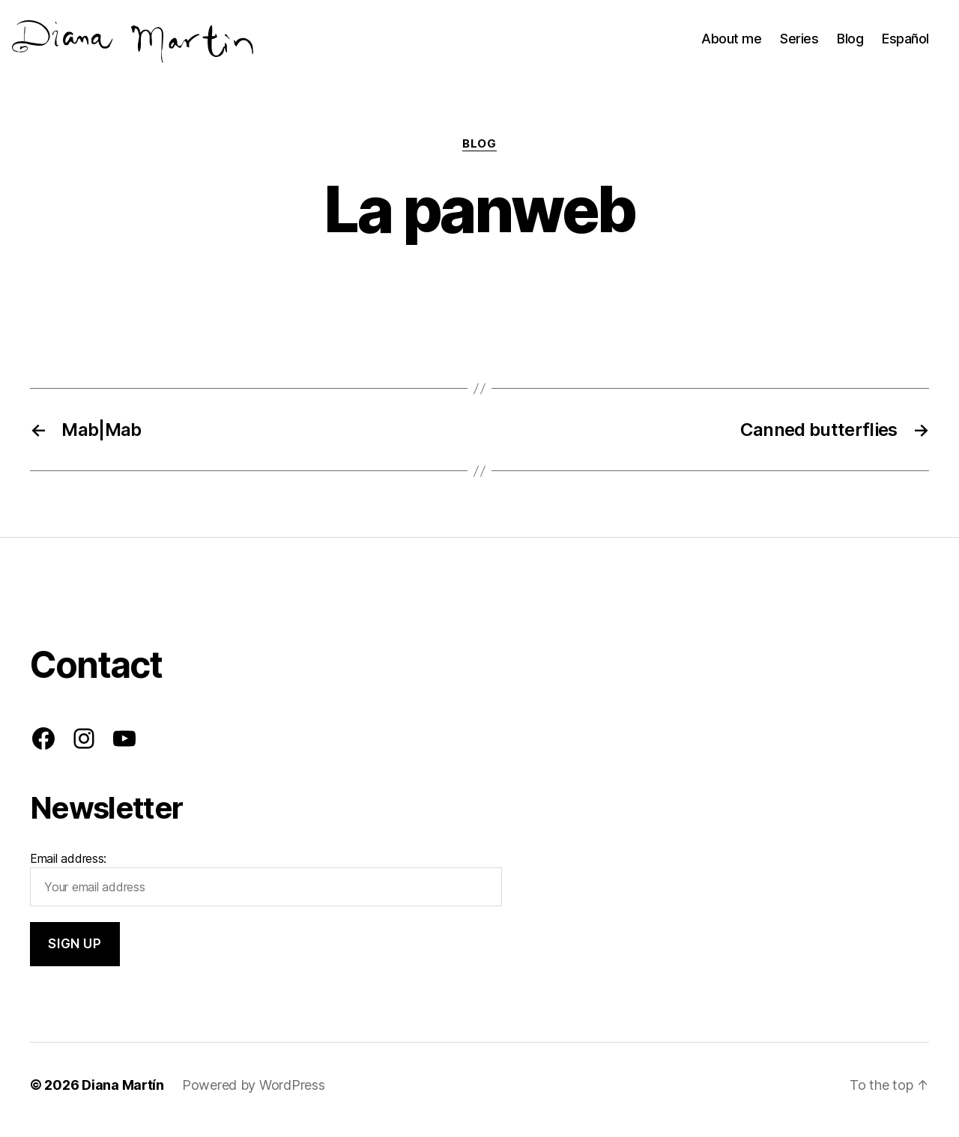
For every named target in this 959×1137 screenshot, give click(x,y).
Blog (850, 43)
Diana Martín (123, 1095)
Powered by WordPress (253, 1095)
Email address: (266, 889)
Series (799, 43)
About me (731, 43)
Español (905, 43)
